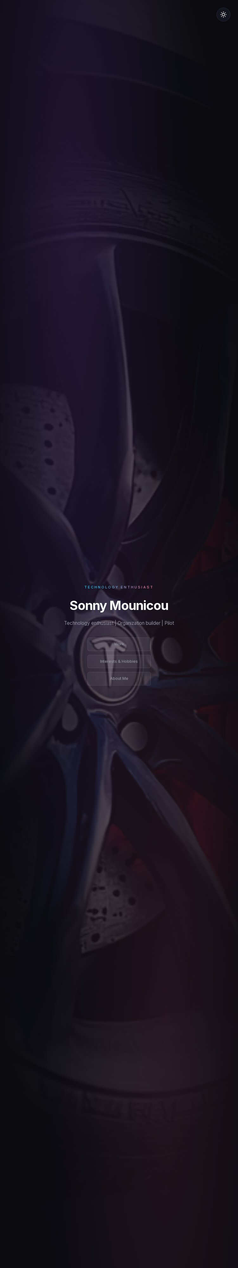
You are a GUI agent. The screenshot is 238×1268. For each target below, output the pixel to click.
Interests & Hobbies (119, 663)
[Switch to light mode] (223, 15)
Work (119, 645)
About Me (119, 680)
